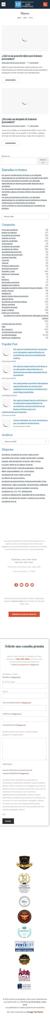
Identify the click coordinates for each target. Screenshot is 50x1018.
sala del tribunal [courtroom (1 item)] (15, 461)
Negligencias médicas (10, 285)
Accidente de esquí (9, 307)
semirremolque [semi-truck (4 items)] (33, 485)
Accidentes (6, 335)
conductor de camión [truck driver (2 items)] (36, 498)
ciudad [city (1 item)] (22, 458)
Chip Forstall (34, 63)
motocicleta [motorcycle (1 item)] (29, 471)
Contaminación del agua (12, 332)
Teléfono (11, 714)
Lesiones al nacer (9, 238)
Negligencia (6, 293)
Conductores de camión (12, 324)
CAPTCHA (7, 764)
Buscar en (6, 156)
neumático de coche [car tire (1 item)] (10, 458)
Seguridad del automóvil (11, 252)
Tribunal (5, 263)
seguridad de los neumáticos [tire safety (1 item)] (33, 495)
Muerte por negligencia (11, 338)
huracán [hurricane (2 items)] (29, 464)
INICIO (19, 18)
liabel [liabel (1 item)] (4, 471)
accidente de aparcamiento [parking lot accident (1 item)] (13, 478)
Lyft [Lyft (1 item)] (21, 471)
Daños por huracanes (10, 274)
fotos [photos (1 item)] (44, 481)
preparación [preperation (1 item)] (7, 485)
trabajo (14, 335)
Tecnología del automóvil (12, 255)
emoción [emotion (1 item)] (26, 461)
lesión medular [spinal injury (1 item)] (8, 488)
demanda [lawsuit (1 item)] (39, 468)
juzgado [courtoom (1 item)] (5, 461)
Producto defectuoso (10, 266)
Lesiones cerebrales (10, 241)
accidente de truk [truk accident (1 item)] (9, 501)
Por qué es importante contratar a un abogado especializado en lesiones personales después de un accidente (23, 183)
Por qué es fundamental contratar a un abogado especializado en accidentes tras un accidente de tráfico (30, 354)
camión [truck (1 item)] (5, 498)
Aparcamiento (7, 299)
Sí (5, 814)
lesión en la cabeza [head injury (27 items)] (17, 464)
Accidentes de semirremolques (14, 302)
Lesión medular (8, 310)
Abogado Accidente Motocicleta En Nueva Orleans (22, 288)
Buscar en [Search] (43, 161)
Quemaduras (7, 244)
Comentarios (14, 725)
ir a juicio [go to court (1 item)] (5, 464)
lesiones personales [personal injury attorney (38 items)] (33, 481)
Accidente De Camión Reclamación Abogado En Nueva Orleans (26, 317)
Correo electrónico (16, 702)
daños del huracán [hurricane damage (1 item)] (9, 468)
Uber (3, 327)
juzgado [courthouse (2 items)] (40, 458)
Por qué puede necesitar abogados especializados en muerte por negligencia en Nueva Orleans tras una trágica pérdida (30, 388)
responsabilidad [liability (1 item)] (13, 471)
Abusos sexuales (8, 304)
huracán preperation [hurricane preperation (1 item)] (26, 468)
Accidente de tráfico (10, 249)
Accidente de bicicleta (11, 235)
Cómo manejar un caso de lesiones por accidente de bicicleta (30, 422)
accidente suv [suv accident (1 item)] (7, 491)
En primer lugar (8, 682)
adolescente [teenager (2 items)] (27, 491)
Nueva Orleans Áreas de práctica (15, 296)
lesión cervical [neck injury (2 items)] (25, 474)
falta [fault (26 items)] (32, 461)
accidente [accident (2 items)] (6, 454)
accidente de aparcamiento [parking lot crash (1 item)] (13, 481)
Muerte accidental (9, 232)
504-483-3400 (29, 559)
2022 (25, 18)
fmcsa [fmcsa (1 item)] (37, 461)
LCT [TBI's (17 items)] (19, 491)
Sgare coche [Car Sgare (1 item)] (33, 454)
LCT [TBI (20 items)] (15, 491)
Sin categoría (7, 329)
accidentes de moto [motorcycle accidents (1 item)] (10, 474)
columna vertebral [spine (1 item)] (21, 488)
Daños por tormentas (10, 313)
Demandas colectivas (10, 282)
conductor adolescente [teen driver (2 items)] (11, 495)
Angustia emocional (10, 268)
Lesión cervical (8, 291)
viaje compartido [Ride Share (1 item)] (19, 485)
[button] (3, 4)
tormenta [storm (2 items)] (34, 488)
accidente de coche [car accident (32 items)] (19, 454)
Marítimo (5, 279)
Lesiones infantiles (9, 257)
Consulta (5, 260)
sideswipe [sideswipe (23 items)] (44, 485)
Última (5, 691)
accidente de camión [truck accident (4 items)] (17, 498)
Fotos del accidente (10, 230)
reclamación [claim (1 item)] (31, 458)
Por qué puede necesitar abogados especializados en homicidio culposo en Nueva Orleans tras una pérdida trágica (23, 192)
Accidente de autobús (11, 246)
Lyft (3, 277)
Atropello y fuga (8, 271)
